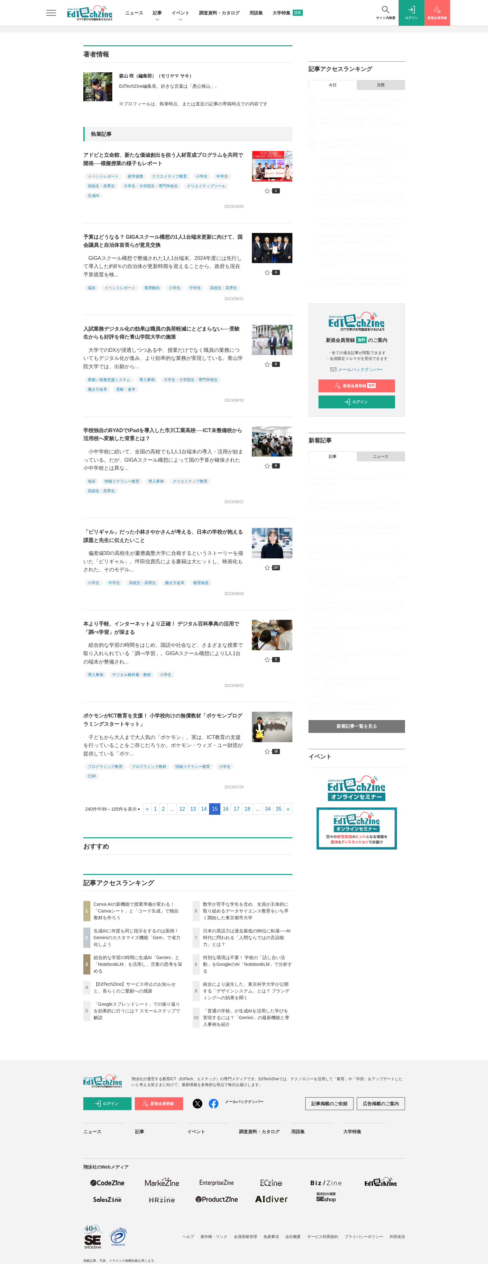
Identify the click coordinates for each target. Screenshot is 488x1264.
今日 (332, 85)
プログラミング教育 (105, 766)
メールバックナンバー (356, 369)
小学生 (201, 176)
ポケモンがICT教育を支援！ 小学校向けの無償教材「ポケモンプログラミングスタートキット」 (162, 720)
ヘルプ (188, 1236)
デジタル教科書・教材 (131, 674)
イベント (180, 13)
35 (278, 809)
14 (204, 809)
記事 (157, 13)
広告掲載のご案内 (381, 1103)
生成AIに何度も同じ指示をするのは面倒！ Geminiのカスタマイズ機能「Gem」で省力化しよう (137, 937)
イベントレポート (103, 176)
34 (268, 809)
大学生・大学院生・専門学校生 (151, 186)
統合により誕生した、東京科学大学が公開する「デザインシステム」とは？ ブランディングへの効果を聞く (246, 991)
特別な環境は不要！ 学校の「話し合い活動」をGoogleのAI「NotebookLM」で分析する (247, 964)
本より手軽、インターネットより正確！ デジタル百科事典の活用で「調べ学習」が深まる (161, 628)
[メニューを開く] (51, 13)
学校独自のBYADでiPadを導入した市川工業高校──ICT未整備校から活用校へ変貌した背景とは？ (162, 434)
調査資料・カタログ (219, 12)
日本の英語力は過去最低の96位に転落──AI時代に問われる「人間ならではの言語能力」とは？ (247, 937)
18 (247, 809)
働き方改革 (97, 389)
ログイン (356, 402)
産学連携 (135, 176)
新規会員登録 (355, 386)
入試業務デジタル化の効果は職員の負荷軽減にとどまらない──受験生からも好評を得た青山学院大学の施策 (161, 333)
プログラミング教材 (149, 766)
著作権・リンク (213, 1236)
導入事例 (147, 380)
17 (237, 809)
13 (193, 809)
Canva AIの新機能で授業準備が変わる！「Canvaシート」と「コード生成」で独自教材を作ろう (136, 911)
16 (226, 809)
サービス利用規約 (322, 1236)
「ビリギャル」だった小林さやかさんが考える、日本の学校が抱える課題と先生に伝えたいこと (163, 536)
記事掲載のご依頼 (329, 1103)
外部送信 (397, 1236)
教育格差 (201, 583)
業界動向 (152, 288)
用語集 (256, 12)
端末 (92, 288)
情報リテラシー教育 (122, 481)
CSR (92, 776)
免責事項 (271, 1236)
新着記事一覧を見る (356, 726)
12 (182, 809)
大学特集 (287, 12)
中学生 (222, 176)
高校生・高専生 (101, 186)
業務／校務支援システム (109, 380)
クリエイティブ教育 (169, 176)
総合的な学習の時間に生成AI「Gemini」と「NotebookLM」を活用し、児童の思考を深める (138, 964)
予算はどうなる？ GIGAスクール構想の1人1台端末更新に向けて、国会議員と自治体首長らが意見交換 (163, 241)
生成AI (93, 195)
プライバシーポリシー (364, 1236)
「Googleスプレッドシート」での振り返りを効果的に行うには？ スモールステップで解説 (137, 1010)
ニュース (134, 12)
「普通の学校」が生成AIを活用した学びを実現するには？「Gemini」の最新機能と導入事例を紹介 (246, 1017)
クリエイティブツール (206, 186)
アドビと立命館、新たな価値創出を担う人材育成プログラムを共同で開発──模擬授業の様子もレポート (163, 159)
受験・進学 (125, 389)
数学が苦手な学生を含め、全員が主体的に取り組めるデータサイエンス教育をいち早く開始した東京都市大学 (246, 911)
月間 (380, 85)
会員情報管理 (245, 1236)
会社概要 (293, 1236)
